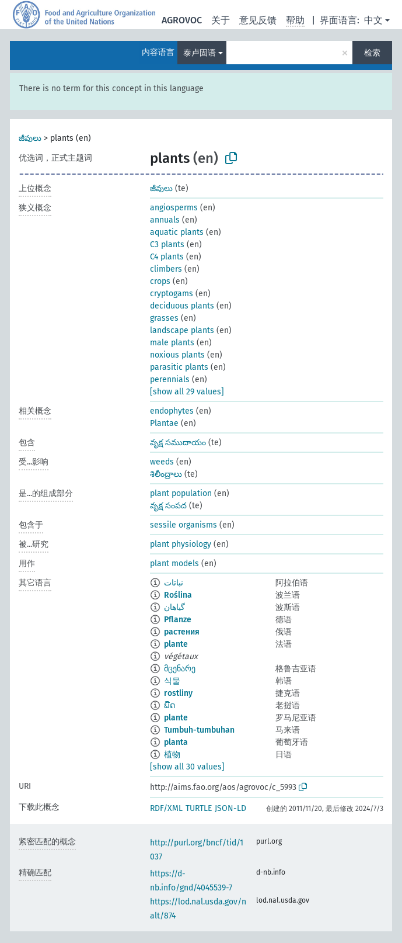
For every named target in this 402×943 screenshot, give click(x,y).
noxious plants (177, 355)
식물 (172, 681)
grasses (164, 318)
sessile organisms (183, 525)
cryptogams (171, 294)
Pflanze (177, 620)
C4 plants (167, 257)
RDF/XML (166, 808)
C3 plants (167, 244)
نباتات (173, 583)
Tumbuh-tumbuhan (199, 730)
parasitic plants (179, 367)
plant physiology (180, 544)
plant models (174, 563)
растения (182, 632)
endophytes (172, 411)
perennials (170, 379)
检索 (372, 53)
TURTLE (199, 808)
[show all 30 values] (187, 767)
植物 (172, 755)
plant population (181, 493)
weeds (162, 462)
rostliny (178, 693)
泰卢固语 (199, 53)
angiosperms (174, 208)
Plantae (164, 423)
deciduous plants (182, 306)
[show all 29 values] (187, 392)
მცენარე (179, 669)
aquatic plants (177, 232)
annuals (165, 220)
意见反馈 (258, 20)
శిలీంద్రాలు (166, 474)
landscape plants (182, 330)
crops (160, 281)
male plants (172, 343)
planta (176, 742)
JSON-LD (230, 808)
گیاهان (174, 607)
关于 (220, 20)
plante (176, 644)
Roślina (178, 595)
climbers (166, 269)
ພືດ (169, 705)
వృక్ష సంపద (168, 506)
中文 (373, 20)
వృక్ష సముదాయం (178, 443)
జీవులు (30, 138)
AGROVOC (182, 20)
